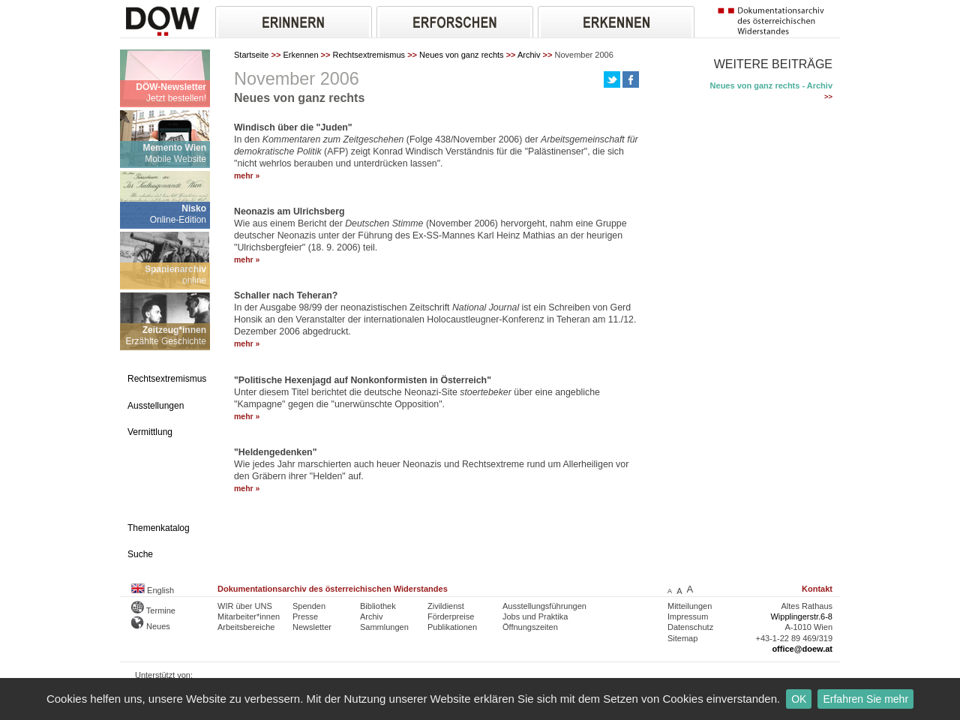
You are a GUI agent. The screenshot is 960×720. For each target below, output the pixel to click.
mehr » (247, 176)
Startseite (251, 54)
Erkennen (300, 54)
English (152, 590)
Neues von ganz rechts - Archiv (771, 85)
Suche (140, 554)
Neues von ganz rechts (461, 54)
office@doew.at (802, 648)
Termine (153, 610)
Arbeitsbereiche (246, 627)
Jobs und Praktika (535, 616)
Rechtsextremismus (369, 54)
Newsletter (312, 627)
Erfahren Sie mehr (865, 699)
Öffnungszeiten (530, 627)
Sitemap (683, 638)
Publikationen (452, 627)
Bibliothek (378, 606)
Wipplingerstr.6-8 (801, 616)
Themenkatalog (159, 528)
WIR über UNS (245, 606)
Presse (305, 616)
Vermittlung (150, 432)
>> (828, 96)
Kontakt (817, 588)
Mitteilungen (690, 606)
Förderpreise (451, 616)
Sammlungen (384, 627)
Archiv (529, 54)
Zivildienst (446, 606)
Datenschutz (690, 627)
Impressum (688, 616)
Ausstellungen (156, 405)
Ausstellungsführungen (544, 606)
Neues (150, 626)
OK (798, 699)
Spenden (309, 606)
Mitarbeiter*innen (249, 616)
